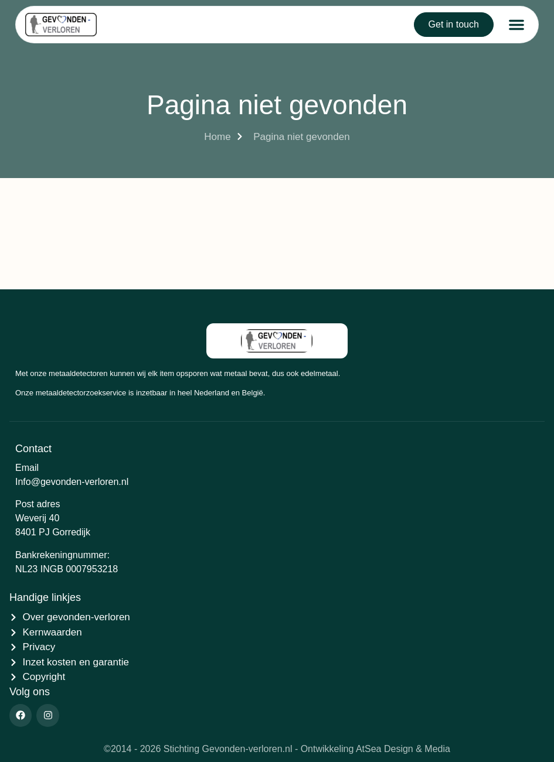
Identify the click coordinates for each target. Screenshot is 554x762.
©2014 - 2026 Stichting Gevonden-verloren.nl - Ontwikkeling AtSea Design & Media (277, 749)
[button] (516, 24)
